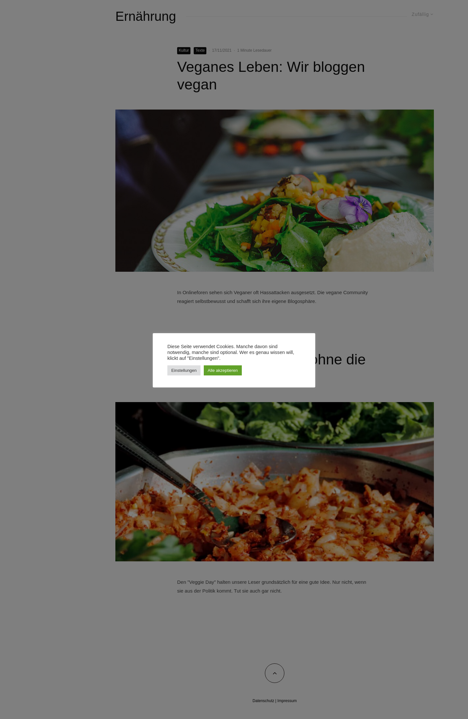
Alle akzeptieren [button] (223, 370)
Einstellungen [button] (184, 370)
